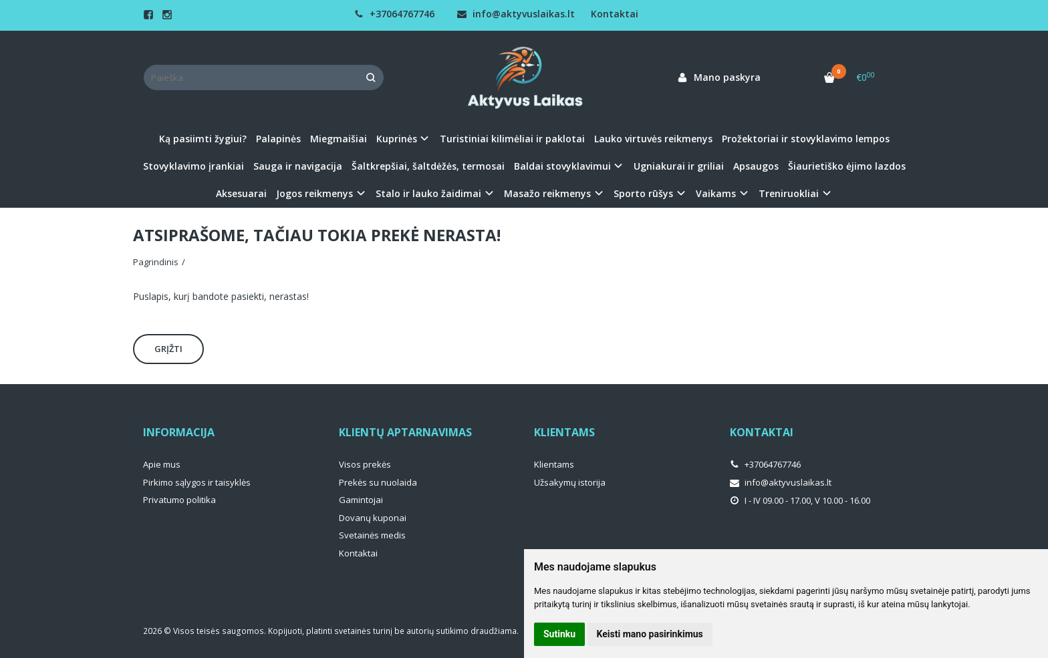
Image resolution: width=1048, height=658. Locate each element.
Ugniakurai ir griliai (679, 166)
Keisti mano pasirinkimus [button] (650, 634)
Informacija (179, 432)
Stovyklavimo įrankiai (193, 166)
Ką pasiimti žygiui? (203, 138)
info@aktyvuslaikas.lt (516, 13)
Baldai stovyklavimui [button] (562, 166)
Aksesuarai (241, 193)
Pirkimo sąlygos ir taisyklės (197, 482)
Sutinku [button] (559, 634)
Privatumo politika (179, 500)
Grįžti (168, 349)
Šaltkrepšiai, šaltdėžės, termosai (428, 166)
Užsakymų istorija (570, 482)
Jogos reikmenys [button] (314, 193)
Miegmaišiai (338, 138)
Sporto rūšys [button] (643, 193)
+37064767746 (394, 13)
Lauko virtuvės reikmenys (653, 138)
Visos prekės (365, 464)
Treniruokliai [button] (789, 193)
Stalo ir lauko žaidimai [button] (428, 193)
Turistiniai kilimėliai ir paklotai (512, 138)
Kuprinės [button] (396, 138)
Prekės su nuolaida (378, 482)
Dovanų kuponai (372, 518)
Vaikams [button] (716, 193)
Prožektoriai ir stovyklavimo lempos (806, 138)
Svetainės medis (372, 535)
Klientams (564, 432)
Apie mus (161, 464)
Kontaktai (614, 13)
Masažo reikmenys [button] (547, 193)
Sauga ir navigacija (297, 166)
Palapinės (278, 138)
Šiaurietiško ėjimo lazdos (847, 166)
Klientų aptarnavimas (405, 432)
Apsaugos (756, 166)
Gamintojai (361, 500)
